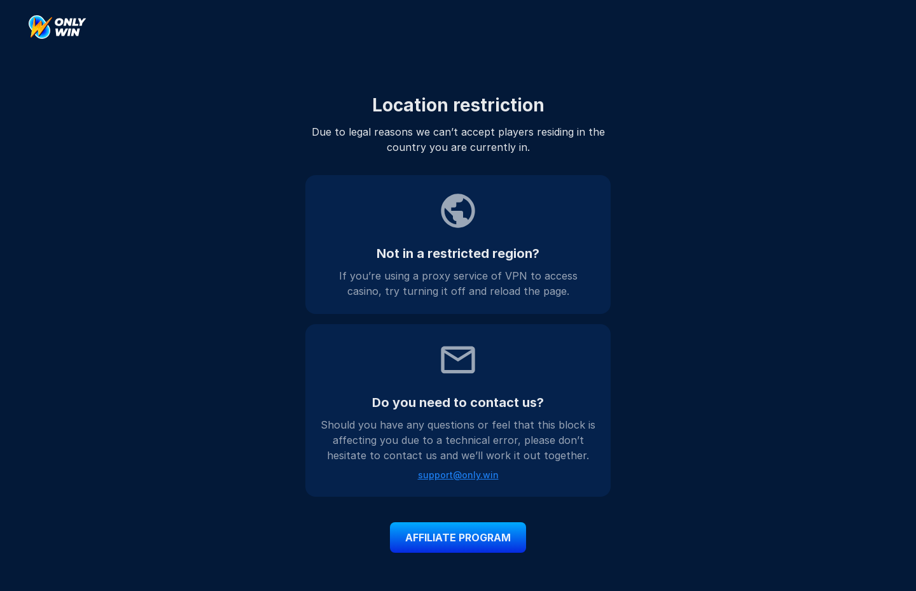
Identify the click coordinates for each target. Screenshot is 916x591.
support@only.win (458, 474)
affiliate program (458, 537)
